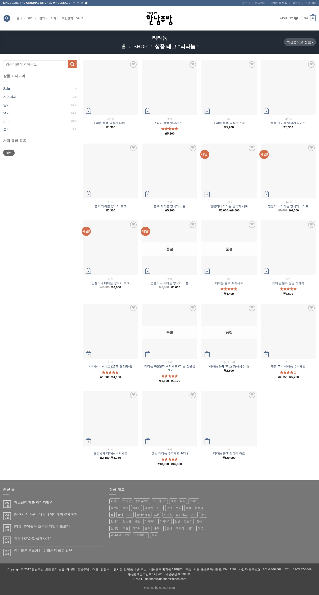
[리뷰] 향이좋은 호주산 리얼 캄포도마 (42, 526)
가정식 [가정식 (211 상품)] (115, 501)
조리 (32, 18)
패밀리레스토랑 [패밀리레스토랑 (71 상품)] (120, 535)
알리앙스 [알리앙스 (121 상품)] (181, 514)
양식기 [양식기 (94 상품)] (115, 521)
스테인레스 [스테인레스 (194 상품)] (143, 514)
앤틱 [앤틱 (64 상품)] (193, 514)
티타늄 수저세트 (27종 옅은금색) (110, 366)
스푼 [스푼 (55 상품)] (157, 514)
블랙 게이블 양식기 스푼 (170, 206)
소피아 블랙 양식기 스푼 (229, 123)
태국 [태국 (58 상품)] (200, 528)
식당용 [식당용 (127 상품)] (168, 514)
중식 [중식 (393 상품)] (169, 528)
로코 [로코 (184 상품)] (125, 507)
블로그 (296, 3)
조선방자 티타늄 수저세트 (110, 453)
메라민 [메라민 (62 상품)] (136, 507)
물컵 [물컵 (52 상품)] (188, 507)
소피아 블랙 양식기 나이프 (110, 123)
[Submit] (72, 64)
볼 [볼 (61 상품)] (112, 514)
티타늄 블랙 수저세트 (229, 283)
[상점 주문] (300, 42)
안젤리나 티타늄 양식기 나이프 (288, 206)
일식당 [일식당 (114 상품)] (115, 528)
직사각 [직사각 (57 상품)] (180, 528)
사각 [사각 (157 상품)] (129, 514)
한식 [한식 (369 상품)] (154, 535)
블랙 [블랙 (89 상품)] (120, 514)
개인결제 (67, 18)
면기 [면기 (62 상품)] (159, 507)
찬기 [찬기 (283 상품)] (191, 528)
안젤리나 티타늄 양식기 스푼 (169, 283)
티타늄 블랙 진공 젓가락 (288, 283)
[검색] (7, 18)
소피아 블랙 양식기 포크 (170, 123)
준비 (21, 18)
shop (140, 46)
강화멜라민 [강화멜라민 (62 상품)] (142, 501)
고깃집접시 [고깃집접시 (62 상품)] (160, 501)
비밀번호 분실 (279, 3)
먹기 (55, 18)
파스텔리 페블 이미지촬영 (33, 502)
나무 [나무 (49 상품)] (183, 501)
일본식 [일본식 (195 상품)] (188, 521)
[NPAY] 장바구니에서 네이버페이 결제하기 (45, 514)
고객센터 (310, 3)
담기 (43, 18)
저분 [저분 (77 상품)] (125, 528)
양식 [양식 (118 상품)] (203, 514)
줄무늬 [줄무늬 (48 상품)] (158, 528)
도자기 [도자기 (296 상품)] (194, 501)
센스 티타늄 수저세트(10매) (170, 453)
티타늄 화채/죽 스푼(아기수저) (229, 366)
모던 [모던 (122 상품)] (169, 507)
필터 (9, 152)
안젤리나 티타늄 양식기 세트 (229, 206)
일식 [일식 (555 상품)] (199, 521)
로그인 (246, 3)
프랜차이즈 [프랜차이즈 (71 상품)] (140, 535)
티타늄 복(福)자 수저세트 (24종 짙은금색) (169, 368)
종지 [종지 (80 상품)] (147, 528)
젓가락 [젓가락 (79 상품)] (136, 528)
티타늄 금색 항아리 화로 (229, 453)
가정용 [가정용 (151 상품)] (127, 501)
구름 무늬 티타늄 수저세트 (288, 366)
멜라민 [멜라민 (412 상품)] (149, 507)
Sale (79, 18)
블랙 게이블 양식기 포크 (110, 206)
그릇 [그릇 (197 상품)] (173, 501)
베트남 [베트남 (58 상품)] (199, 507)
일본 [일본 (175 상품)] (177, 521)
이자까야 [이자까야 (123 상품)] (150, 521)
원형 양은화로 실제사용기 (33, 538)
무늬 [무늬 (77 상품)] (178, 507)
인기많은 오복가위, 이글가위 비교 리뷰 (43, 550)
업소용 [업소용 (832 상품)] (127, 521)
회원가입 (260, 3)
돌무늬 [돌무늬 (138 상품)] (115, 507)
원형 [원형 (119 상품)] (138, 521)
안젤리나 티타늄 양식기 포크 (110, 283)
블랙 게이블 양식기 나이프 (288, 123)
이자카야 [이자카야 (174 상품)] (165, 521)
